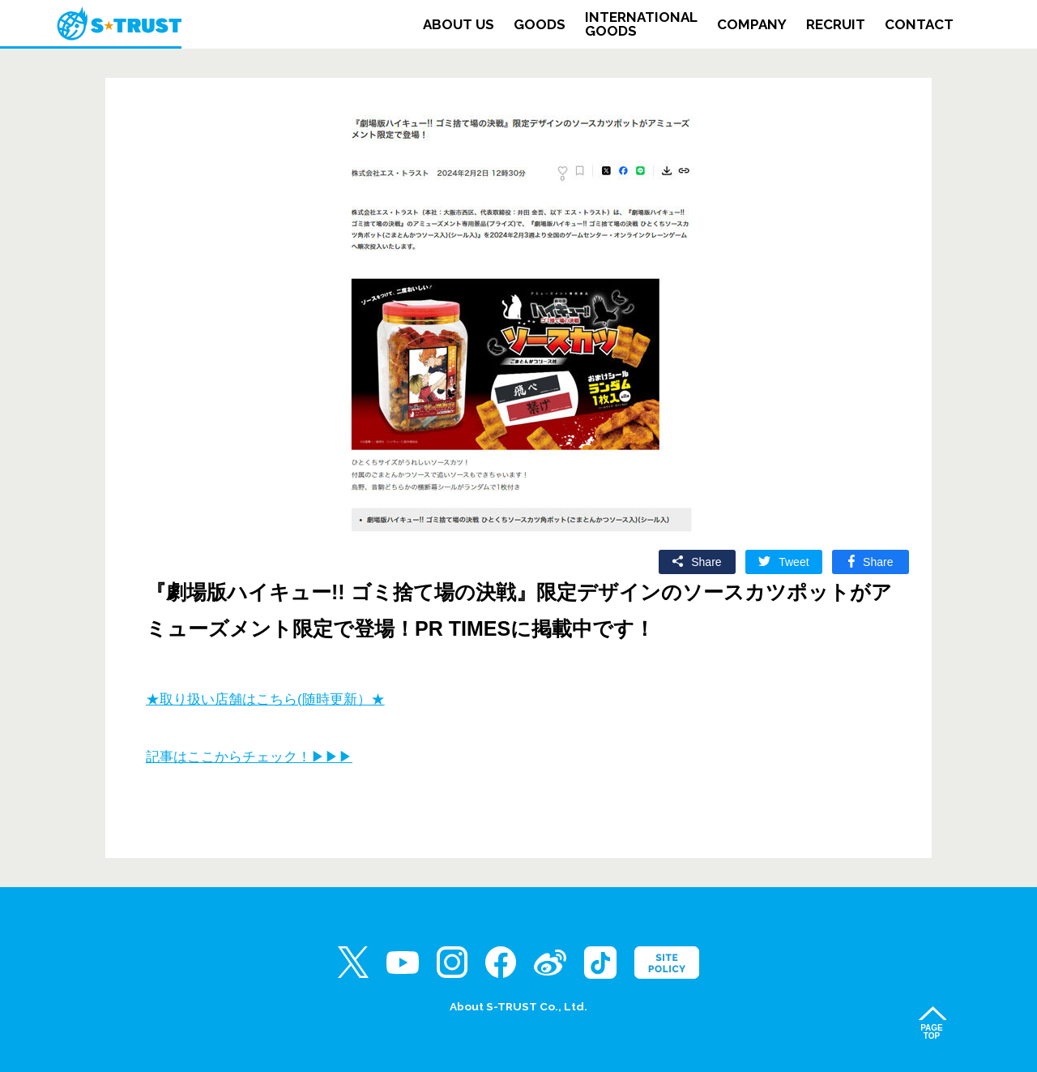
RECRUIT (835, 25)
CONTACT (919, 25)
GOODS (539, 25)
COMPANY (752, 25)
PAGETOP (931, 1031)
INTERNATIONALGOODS (641, 24)
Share (706, 561)
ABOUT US (458, 25)
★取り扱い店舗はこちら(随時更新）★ (265, 699)
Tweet (794, 561)
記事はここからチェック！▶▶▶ (249, 757)
